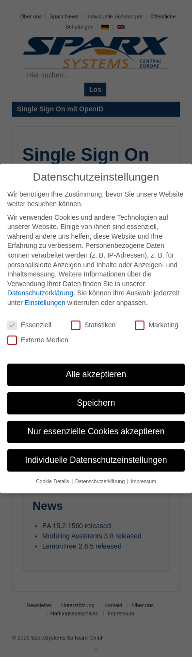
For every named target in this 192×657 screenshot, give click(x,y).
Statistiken (93, 325)
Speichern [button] (96, 403)
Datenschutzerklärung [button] (100, 481)
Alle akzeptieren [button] (96, 374)
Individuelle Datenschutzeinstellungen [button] (96, 460)
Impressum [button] (143, 481)
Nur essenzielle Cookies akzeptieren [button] (95, 431)
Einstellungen (45, 302)
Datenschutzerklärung (40, 293)
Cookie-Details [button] (53, 481)
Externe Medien (37, 340)
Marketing (156, 325)
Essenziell (29, 325)
